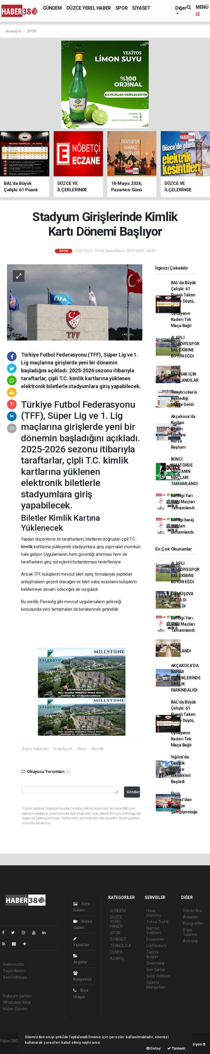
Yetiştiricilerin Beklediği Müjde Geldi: (184, 398)
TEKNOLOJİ (120, 945)
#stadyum (62, 748)
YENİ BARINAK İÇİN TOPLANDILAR (185, 374)
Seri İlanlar (155, 969)
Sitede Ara (192, 910)
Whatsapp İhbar (17, 1002)
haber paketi (11, 1047)
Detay (153, 1048)
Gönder (133, 792)
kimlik (115, 460)
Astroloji (190, 941)
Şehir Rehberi (158, 976)
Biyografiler (193, 923)
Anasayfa (14, 31)
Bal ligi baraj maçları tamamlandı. (183, 526)
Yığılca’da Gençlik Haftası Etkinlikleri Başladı (181, 769)
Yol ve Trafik (157, 921)
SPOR (121, 8)
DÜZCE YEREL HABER (88, 8)
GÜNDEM (52, 8)
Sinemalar (155, 963)
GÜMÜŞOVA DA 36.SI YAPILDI (182, 599)
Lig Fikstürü (156, 945)
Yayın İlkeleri (14, 970)
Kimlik (61, 518)
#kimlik (97, 748)
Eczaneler (155, 939)
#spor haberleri (35, 748)
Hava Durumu (153, 913)
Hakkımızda (13, 964)
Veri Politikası (15, 977)
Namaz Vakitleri (153, 930)
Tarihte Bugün (152, 954)
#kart (82, 748)
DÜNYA (116, 952)
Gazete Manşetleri (155, 984)
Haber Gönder (15, 1008)
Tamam (176, 1048)
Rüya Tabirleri (190, 932)
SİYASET (141, 8)
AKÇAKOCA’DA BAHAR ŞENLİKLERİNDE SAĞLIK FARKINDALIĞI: (186, 677)
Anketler (190, 917)
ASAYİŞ (117, 958)
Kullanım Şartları (17, 996)
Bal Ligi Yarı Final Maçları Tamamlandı (183, 501)
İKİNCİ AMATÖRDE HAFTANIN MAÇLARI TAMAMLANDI (184, 471)
